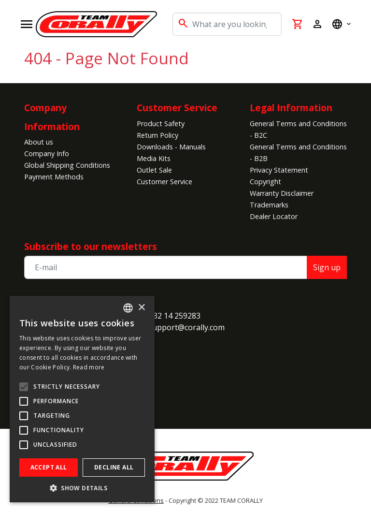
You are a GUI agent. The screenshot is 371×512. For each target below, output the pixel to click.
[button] (82, 488)
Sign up (327, 267)
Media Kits (154, 158)
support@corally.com (186, 327)
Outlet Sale (154, 170)
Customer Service (177, 107)
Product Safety (161, 123)
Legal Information (291, 107)
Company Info (46, 153)
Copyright (265, 181)
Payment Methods (54, 176)
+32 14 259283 (174, 315)
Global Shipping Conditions (67, 165)
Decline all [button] (113, 467)
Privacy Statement (279, 170)
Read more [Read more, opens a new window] (89, 367)
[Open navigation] (26, 24)
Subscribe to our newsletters (90, 246)
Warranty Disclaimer (282, 193)
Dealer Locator (274, 216)
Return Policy (157, 135)
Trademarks (269, 204)
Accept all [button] (48, 467)
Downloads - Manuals (171, 146)
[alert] (82, 399)
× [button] (141, 307)
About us (38, 141)
